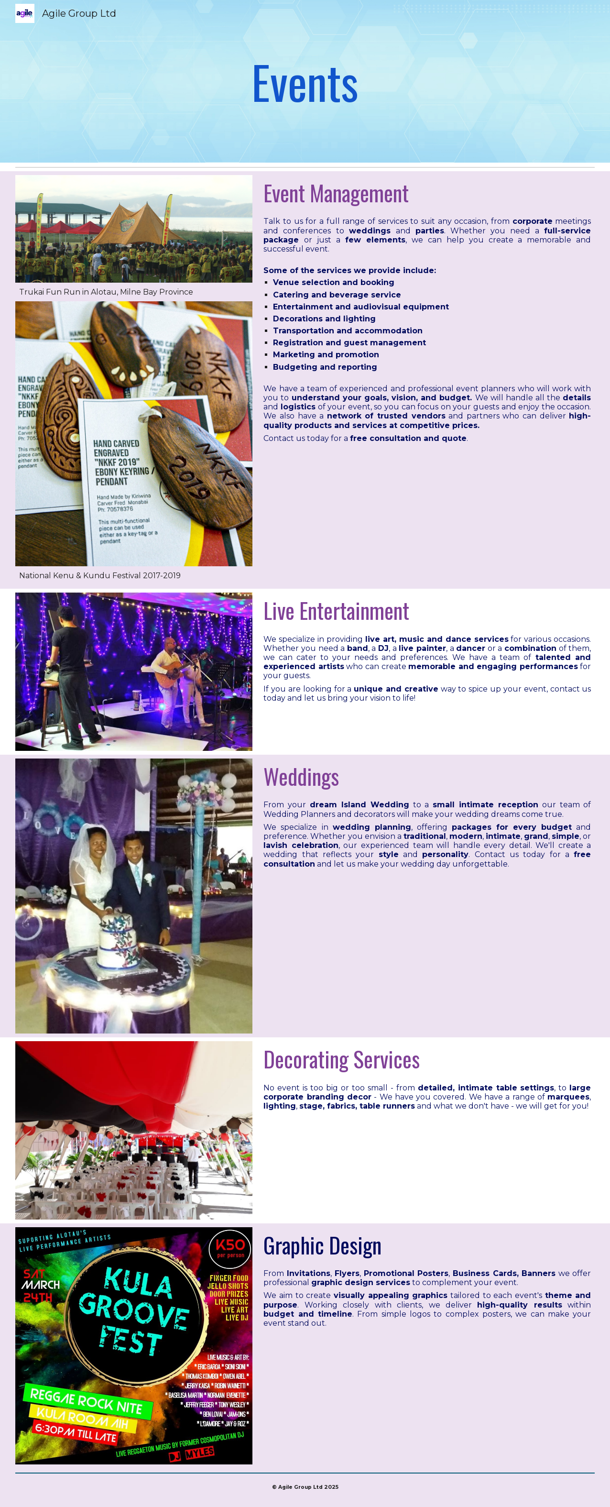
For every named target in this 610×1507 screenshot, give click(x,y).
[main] (305, 81)
